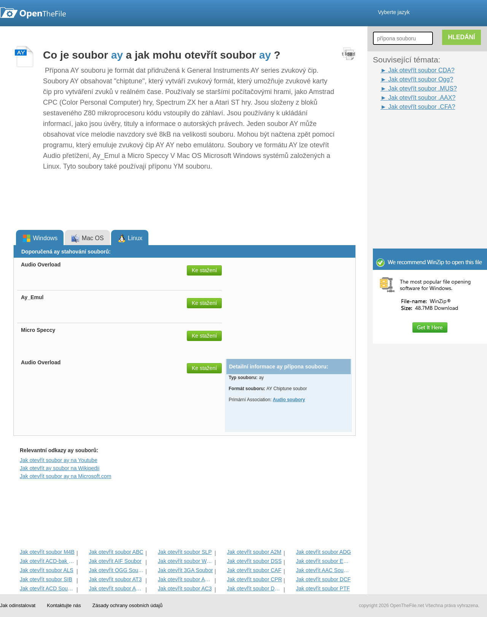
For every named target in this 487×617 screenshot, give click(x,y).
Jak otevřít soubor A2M (254, 552)
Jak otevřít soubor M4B (47, 552)
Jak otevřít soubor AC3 (185, 588)
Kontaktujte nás (64, 605)
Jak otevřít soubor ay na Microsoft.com (65, 476)
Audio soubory (289, 399)
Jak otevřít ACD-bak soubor (47, 561)
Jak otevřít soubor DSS (254, 561)
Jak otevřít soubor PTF (323, 588)
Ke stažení (204, 270)
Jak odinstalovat (17, 605)
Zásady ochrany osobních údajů (127, 605)
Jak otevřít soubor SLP (185, 552)
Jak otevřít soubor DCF (323, 579)
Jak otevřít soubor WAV (185, 561)
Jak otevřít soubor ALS (46, 570)
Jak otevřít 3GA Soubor (185, 570)
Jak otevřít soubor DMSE (254, 588)
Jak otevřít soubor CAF (254, 570)
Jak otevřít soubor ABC (116, 552)
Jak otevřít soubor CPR (254, 579)
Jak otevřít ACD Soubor (47, 588)
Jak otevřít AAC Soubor (323, 570)
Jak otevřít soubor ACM (185, 579)
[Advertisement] (418, 129)
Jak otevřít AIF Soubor (115, 561)
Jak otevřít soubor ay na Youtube (58, 460)
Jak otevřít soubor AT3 (115, 579)
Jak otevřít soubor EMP (323, 561)
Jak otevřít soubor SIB (46, 579)
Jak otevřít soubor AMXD (116, 588)
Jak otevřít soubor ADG (323, 552)
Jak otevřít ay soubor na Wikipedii (59, 468)
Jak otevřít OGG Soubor (116, 570)
